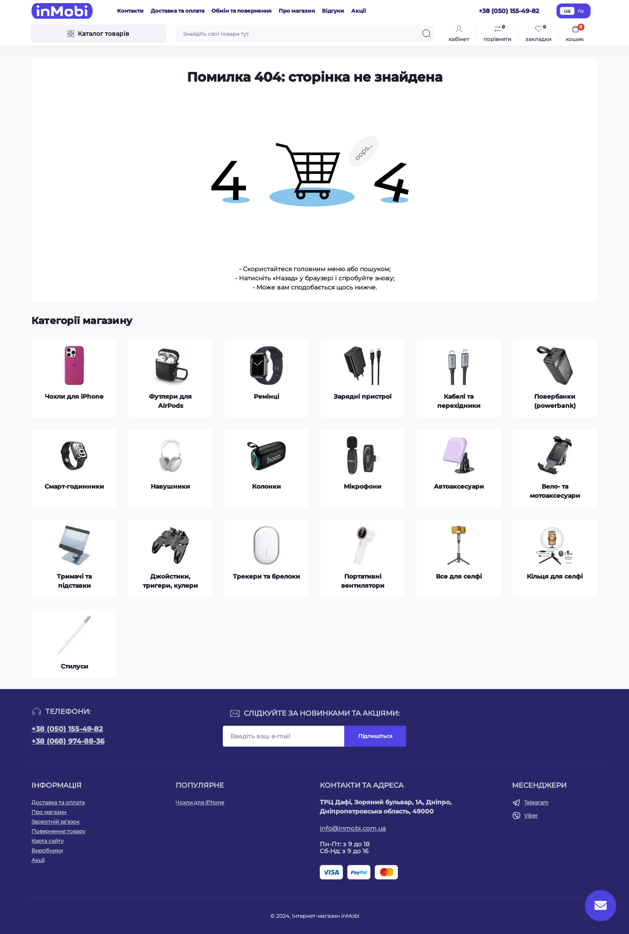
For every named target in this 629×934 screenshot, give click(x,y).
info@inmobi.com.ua (353, 828)
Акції (358, 10)
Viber (531, 815)
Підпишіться (375, 736)
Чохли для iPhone (200, 802)
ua (567, 10)
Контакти (130, 10)
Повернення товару (58, 831)
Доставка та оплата (177, 10)
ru (581, 10)
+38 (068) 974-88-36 (67, 741)
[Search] (427, 33)
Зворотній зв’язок (55, 821)
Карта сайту (47, 840)
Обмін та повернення (241, 10)
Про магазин (297, 10)
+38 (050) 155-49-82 (67, 729)
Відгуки (333, 10)
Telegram (536, 802)
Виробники (47, 850)
